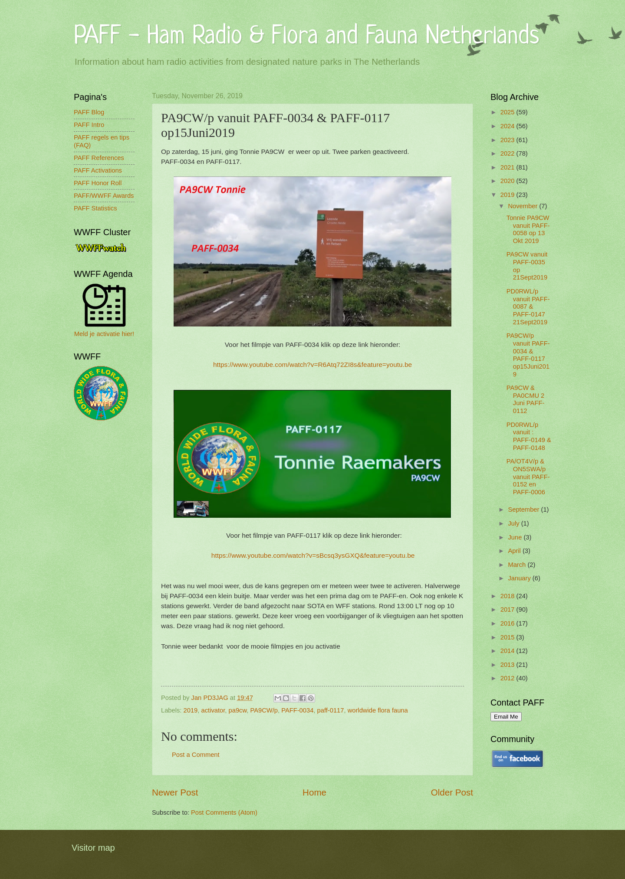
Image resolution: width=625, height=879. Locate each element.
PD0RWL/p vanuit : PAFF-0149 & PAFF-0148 (529, 436)
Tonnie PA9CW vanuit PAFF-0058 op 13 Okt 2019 (528, 229)
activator (213, 710)
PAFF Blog (89, 112)
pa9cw (238, 710)
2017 (508, 609)
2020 (508, 180)
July (514, 523)
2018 (508, 596)
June (515, 537)
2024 (508, 126)
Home (314, 792)
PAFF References (99, 157)
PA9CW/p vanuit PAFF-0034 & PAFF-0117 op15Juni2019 (528, 354)
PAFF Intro (89, 124)
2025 (508, 112)
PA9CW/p (264, 710)
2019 (191, 710)
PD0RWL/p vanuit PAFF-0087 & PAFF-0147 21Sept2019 (528, 307)
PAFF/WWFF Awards (104, 195)
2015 (508, 637)
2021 (508, 167)
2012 (508, 678)
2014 (508, 650)
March (517, 564)
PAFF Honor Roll (98, 183)
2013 (508, 664)
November (523, 206)
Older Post (452, 792)
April (515, 550)
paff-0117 (330, 710)
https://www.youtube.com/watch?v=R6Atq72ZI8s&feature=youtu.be (312, 364)
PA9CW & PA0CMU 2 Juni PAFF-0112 (526, 399)
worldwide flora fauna (378, 710)
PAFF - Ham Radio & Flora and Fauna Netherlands (306, 36)
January (520, 578)
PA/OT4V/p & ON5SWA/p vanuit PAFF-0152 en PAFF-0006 (528, 477)
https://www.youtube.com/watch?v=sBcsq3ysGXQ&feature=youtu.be (313, 555)
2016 (508, 623)
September (524, 509)
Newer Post (175, 792)
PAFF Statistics (95, 208)
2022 (508, 153)
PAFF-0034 (297, 710)
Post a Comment (196, 754)
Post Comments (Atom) (224, 812)
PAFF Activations (98, 170)
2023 (508, 140)
